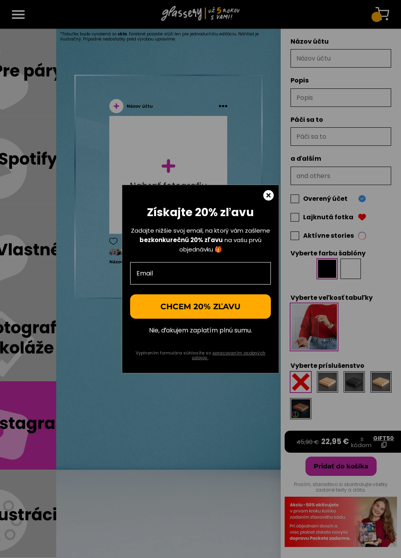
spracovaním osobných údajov (228, 355)
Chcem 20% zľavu (200, 306)
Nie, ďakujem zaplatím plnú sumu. (200, 330)
